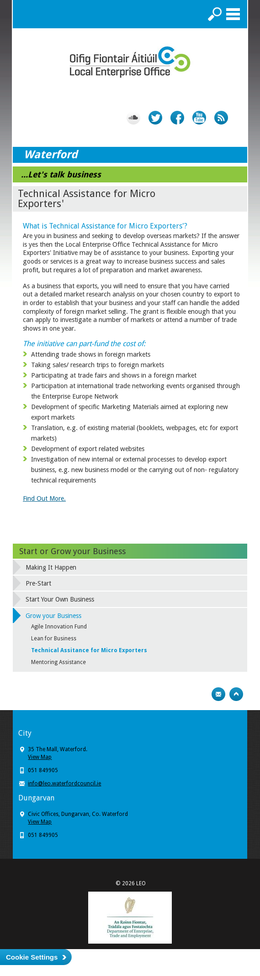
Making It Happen (51, 567)
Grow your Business (53, 615)
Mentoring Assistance (58, 662)
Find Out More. (44, 498)
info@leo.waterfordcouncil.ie (64, 783)
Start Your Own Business (60, 599)
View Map (40, 757)
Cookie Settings (32, 957)
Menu (233, 14)
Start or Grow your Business (72, 551)
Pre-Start (38, 583)
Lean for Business (53, 638)
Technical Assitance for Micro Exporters (89, 650)
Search (215, 14)
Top (236, 694)
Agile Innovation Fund (59, 626)
